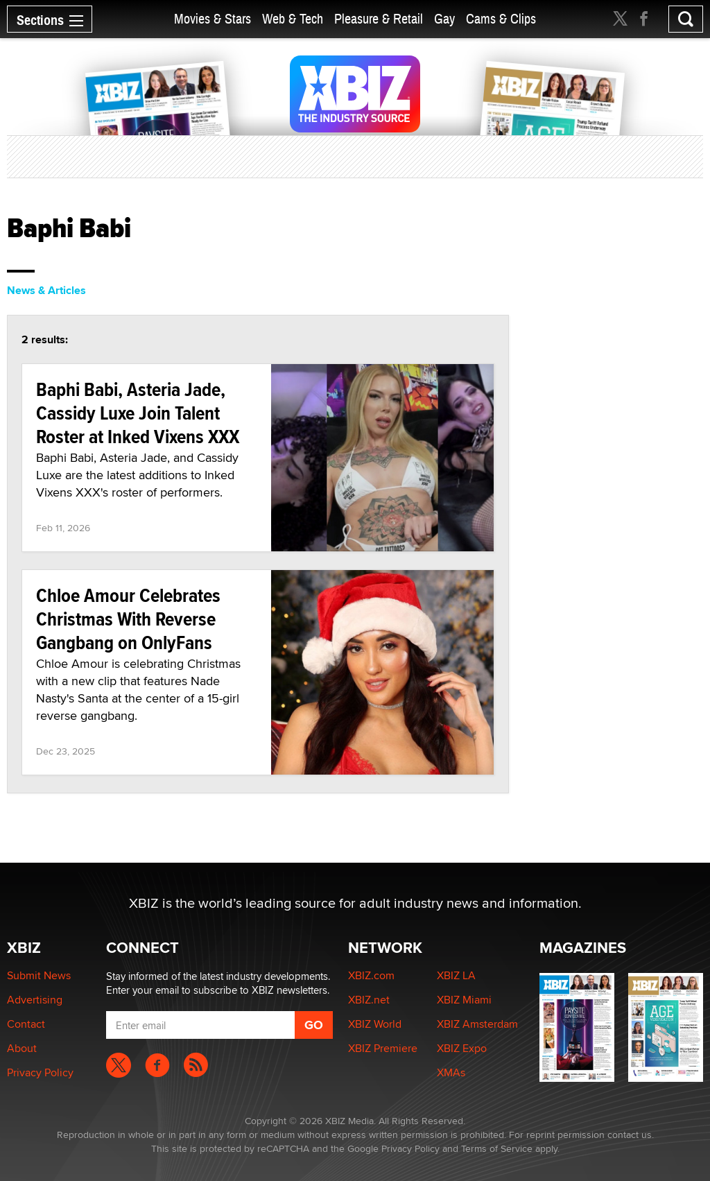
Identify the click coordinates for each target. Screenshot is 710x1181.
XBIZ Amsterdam (477, 1024)
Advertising (34, 1000)
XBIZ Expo (462, 1048)
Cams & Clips (501, 19)
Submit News (39, 975)
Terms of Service (496, 1148)
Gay (444, 19)
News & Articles (46, 290)
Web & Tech (292, 19)
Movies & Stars (212, 19)
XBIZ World (374, 1024)
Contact (26, 1024)
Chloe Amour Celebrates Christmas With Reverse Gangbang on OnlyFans (128, 619)
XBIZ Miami (464, 1000)
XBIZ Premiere (382, 1048)
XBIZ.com (371, 975)
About (22, 1048)
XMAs (451, 1072)
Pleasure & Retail (378, 19)
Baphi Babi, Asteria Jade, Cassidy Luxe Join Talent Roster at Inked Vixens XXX (137, 413)
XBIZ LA (456, 975)
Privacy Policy (40, 1072)
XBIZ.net (369, 1000)
